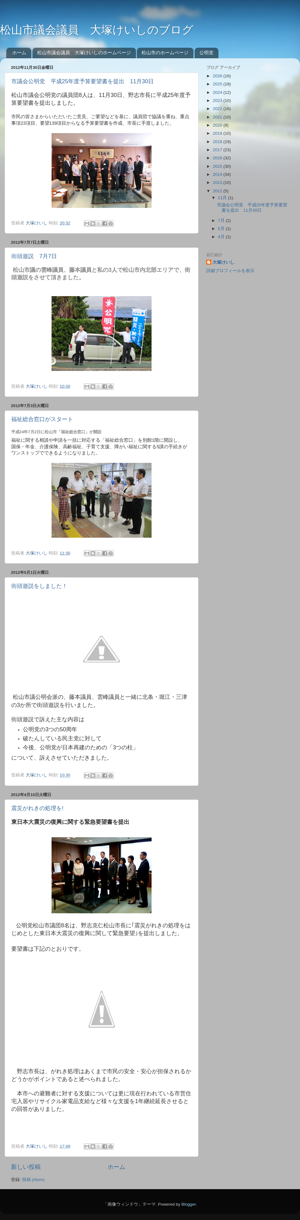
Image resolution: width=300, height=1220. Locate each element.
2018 (218, 141)
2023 (218, 100)
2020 (218, 125)
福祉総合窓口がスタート (42, 419)
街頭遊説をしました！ (39, 586)
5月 (222, 228)
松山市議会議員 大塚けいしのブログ (96, 29)
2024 (218, 92)
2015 (218, 166)
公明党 (206, 52)
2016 (218, 158)
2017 (218, 149)
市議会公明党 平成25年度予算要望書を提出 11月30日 (82, 81)
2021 (218, 117)
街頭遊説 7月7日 (34, 256)
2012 (218, 191)
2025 (218, 84)
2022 (218, 108)
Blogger (188, 1204)
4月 (222, 236)
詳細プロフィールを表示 (230, 270)
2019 (218, 133)
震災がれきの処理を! (37, 808)
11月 (223, 197)
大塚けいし (223, 262)
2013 (218, 182)
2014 (218, 174)
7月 (222, 220)
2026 (218, 76)
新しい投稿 (26, 1167)
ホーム (19, 52)
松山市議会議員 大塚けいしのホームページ (84, 52)
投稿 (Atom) (33, 1179)
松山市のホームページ (165, 52)
